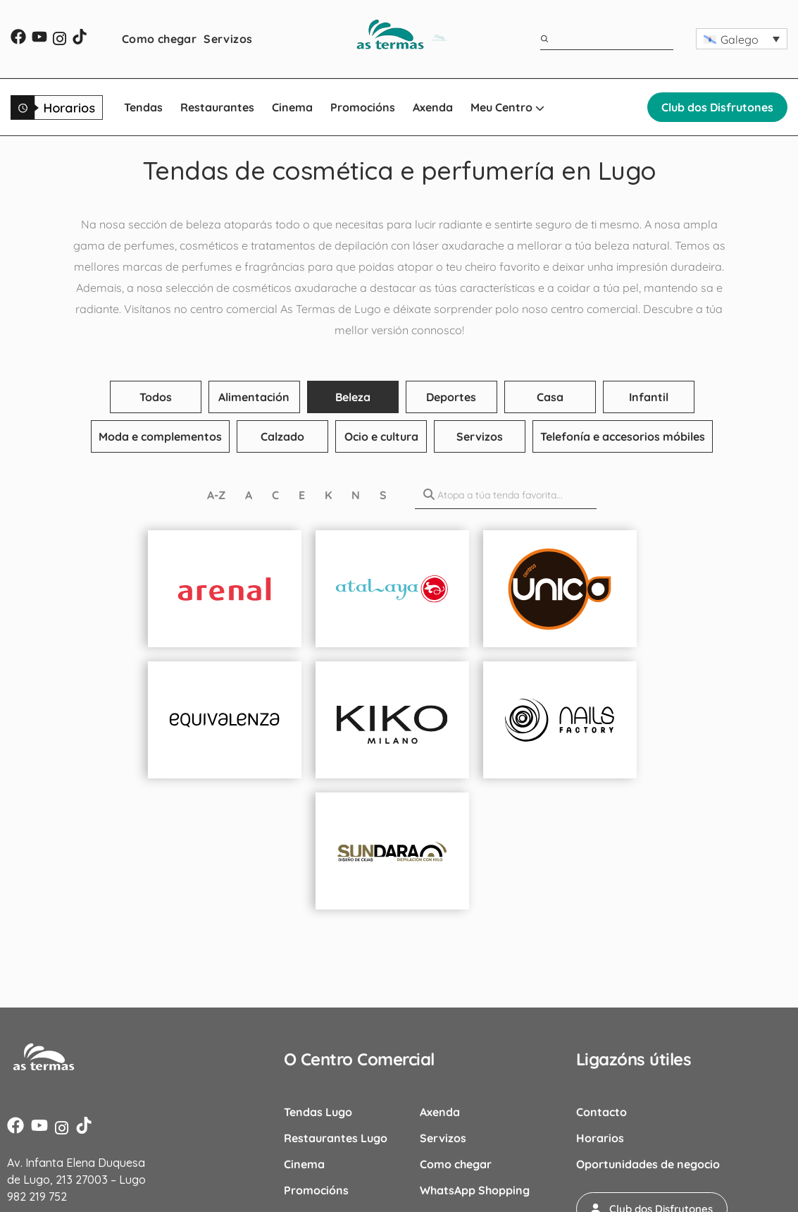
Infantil (648, 397)
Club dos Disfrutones (717, 107)
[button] (741, 38)
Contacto (601, 1112)
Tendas (143, 107)
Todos (155, 397)
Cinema (292, 107)
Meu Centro (507, 107)
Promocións (362, 107)
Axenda (433, 107)
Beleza (352, 397)
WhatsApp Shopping (475, 1190)
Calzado (282, 436)
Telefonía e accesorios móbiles (622, 436)
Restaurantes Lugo (335, 1138)
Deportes (451, 397)
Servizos (228, 39)
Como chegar (159, 39)
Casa (550, 397)
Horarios (600, 1138)
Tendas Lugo (318, 1112)
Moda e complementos (160, 436)
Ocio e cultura (381, 436)
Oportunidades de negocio (648, 1164)
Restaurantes (217, 107)
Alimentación (253, 397)
